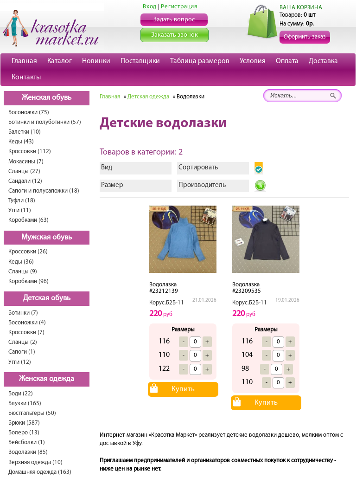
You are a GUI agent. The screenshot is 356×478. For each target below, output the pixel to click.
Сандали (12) (25, 181)
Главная (24, 61)
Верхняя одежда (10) (35, 462)
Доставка (323, 61)
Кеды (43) (21, 142)
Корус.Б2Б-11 (166, 303)
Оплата (287, 61)
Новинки (96, 61)
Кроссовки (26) (28, 252)
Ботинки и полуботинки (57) (44, 122)
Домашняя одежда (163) (39, 472)
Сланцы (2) (22, 342)
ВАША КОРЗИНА (301, 8)
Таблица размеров (199, 61)
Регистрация (179, 7)
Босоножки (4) (27, 323)
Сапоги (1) (21, 352)
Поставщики (140, 61)
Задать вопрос (174, 19)
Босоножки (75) (28, 113)
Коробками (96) (28, 281)
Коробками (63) (28, 220)
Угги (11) (19, 210)
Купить (183, 389)
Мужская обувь (46, 237)
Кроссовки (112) (29, 152)
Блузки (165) (24, 403)
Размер (112, 185)
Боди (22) (20, 394)
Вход (150, 7)
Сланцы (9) (22, 272)
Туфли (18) (21, 201)
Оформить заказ (305, 37)
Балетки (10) (24, 132)
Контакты (26, 77)
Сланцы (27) (24, 171)
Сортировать (198, 167)
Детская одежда (148, 97)
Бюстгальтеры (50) (32, 413)
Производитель (202, 185)
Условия (253, 61)
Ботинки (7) (23, 313)
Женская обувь (46, 98)
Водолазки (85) (28, 452)
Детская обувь (46, 298)
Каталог (59, 61)
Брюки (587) (24, 423)
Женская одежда (46, 379)
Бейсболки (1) (26, 442)
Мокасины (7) (26, 162)
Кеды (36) (21, 262)
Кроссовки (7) (26, 332)
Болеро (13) (23, 433)
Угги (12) (19, 362)
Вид (106, 167)
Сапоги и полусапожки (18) (43, 191)
